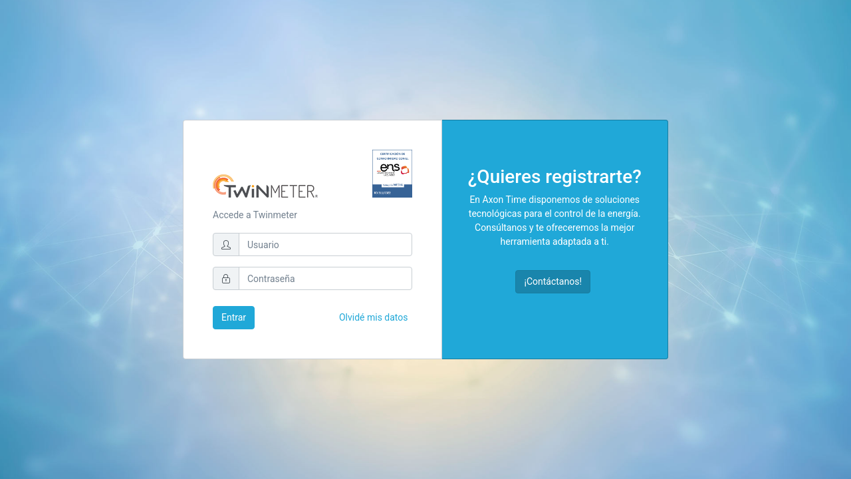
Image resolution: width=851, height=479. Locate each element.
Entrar (233, 317)
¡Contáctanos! (553, 281)
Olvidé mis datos (373, 317)
